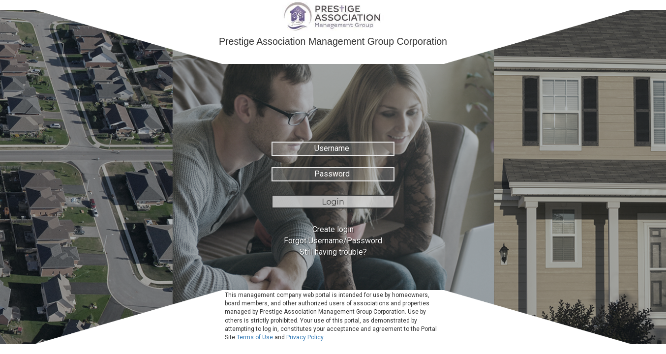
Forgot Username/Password (333, 240)
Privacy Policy (304, 337)
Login (333, 201)
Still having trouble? (333, 252)
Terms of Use (255, 337)
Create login (333, 229)
